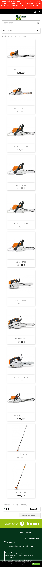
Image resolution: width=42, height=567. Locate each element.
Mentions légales (22, 546)
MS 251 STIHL (21, 185)
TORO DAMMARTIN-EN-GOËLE (21, 558)
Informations (31, 538)
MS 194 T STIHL (21, 339)
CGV (32, 546)
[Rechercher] (21, 22)
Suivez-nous (10, 524)
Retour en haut (29, 515)
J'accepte (36, 564)
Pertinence (21, 30)
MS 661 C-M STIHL (21, 70)
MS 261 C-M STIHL (21, 108)
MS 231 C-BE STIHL (21, 223)
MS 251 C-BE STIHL (21, 147)
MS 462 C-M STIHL (21, 416)
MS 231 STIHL (21, 262)
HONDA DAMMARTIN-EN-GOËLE (13, 556)
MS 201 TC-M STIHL (21, 300)
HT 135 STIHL (21, 492)
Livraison (11, 546)
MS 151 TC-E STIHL (21, 377)
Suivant (35, 509)
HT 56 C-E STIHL (21, 454)
